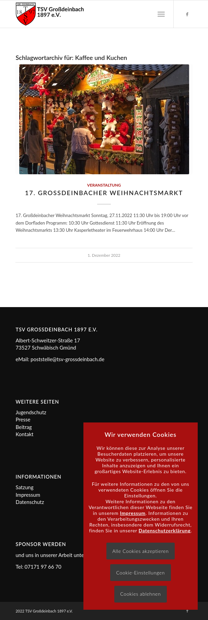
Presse (22, 419)
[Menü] (161, 14)
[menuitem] (161, 14)
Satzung (24, 487)
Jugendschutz (30, 412)
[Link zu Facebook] (187, 14)
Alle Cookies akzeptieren (140, 551)
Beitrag (23, 427)
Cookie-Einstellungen (140, 572)
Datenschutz (29, 502)
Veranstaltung (104, 184)
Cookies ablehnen (140, 594)
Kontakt (24, 434)
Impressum (27, 495)
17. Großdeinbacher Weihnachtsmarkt (104, 193)
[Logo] (86, 14)
